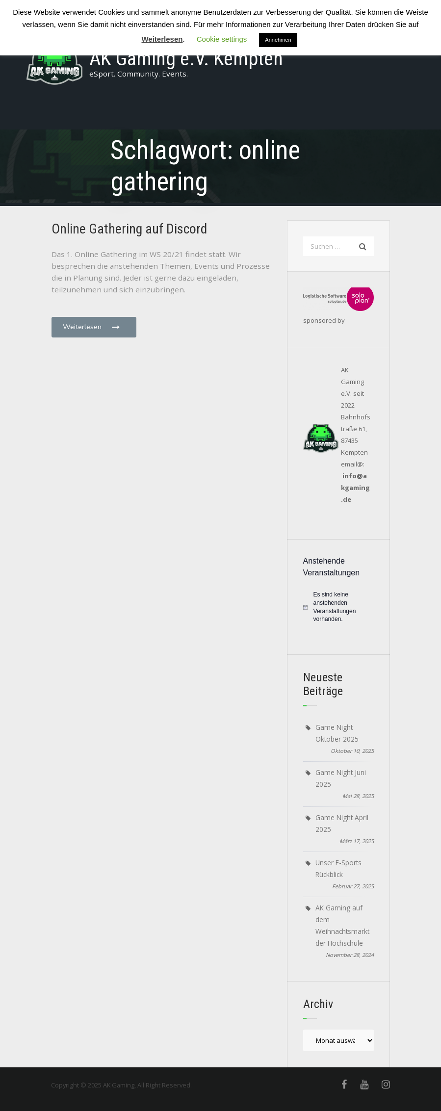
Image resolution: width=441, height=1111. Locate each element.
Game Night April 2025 (341, 823)
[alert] (338, 607)
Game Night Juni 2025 (340, 778)
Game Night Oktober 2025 (337, 733)
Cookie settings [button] (222, 39)
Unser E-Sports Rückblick (338, 868)
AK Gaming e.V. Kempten (186, 58)
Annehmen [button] (278, 40)
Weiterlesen (92, 327)
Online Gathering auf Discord (129, 229)
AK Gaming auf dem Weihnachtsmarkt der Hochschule (342, 925)
